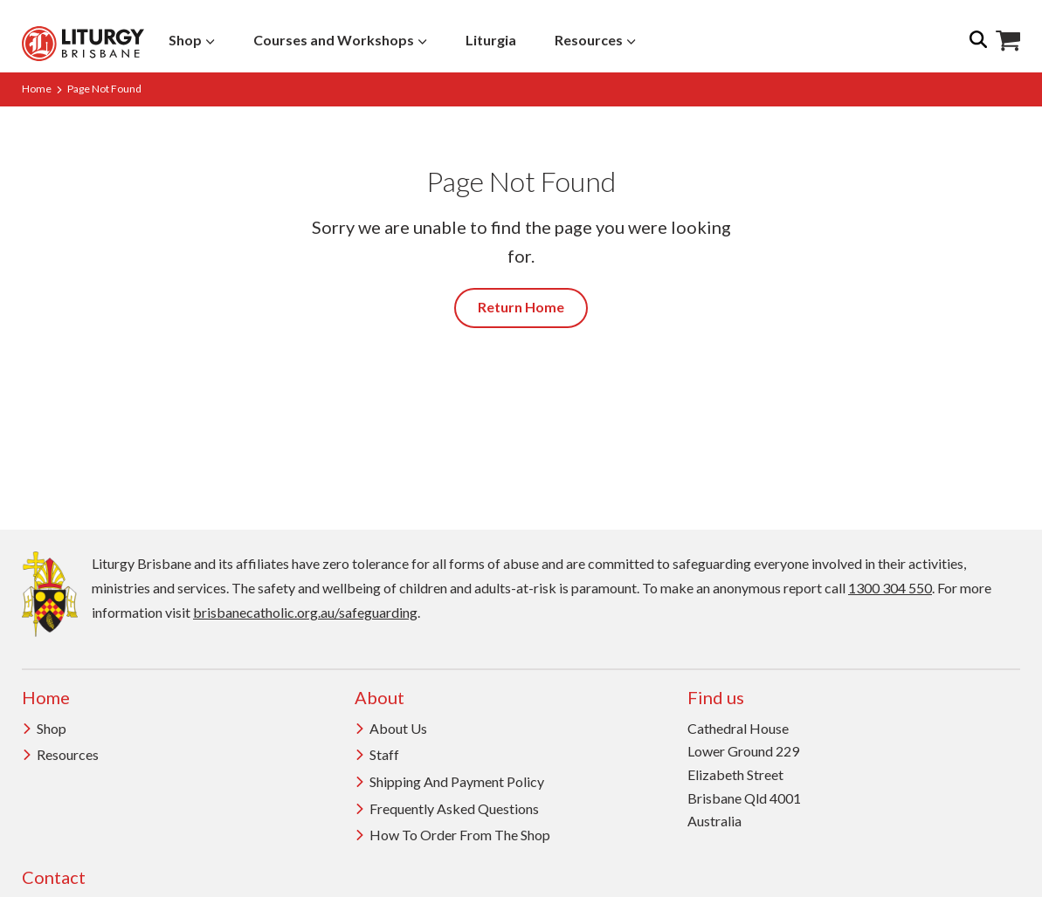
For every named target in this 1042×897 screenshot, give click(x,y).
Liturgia (491, 39)
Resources (595, 39)
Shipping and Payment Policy (449, 781)
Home (37, 88)
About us (391, 728)
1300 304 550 (890, 587)
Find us (715, 697)
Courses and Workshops (340, 39)
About (379, 697)
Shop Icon (1008, 41)
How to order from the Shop (452, 834)
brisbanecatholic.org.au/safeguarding (305, 612)
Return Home (521, 306)
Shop (192, 39)
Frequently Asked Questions (447, 808)
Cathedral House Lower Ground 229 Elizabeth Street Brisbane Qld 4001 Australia (744, 775)
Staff (377, 754)
